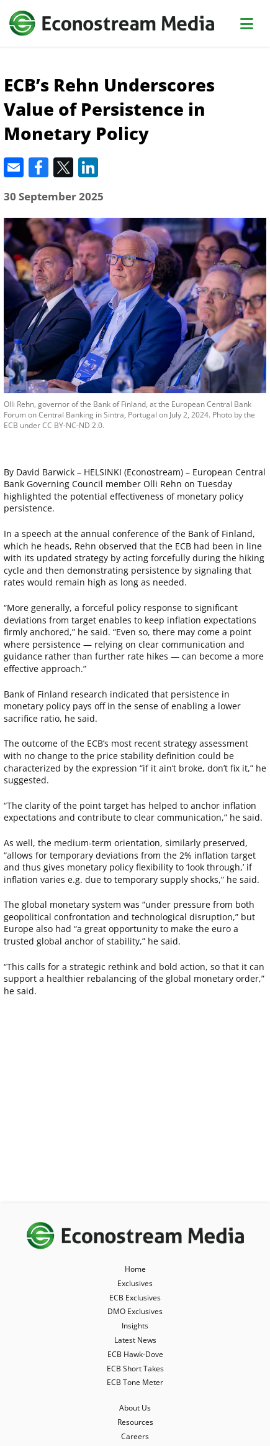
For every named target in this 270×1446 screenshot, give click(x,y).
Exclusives (135, 1283)
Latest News (135, 1340)
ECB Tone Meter (135, 1382)
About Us (135, 1407)
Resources (135, 1422)
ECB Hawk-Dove (135, 1354)
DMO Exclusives (135, 1311)
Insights (135, 1325)
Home (135, 1269)
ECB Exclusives (135, 1297)
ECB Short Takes (135, 1368)
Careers (135, 1436)
